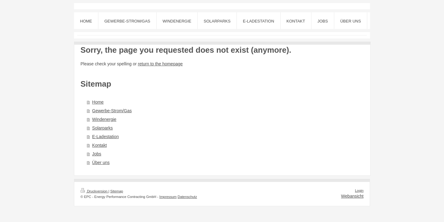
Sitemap (116, 191)
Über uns (101, 162)
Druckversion (94, 191)
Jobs (96, 153)
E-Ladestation (105, 136)
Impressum (168, 197)
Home (98, 102)
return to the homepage (160, 63)
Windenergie (104, 119)
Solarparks (102, 127)
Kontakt (99, 145)
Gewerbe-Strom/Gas (112, 110)
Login (359, 190)
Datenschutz (187, 197)
